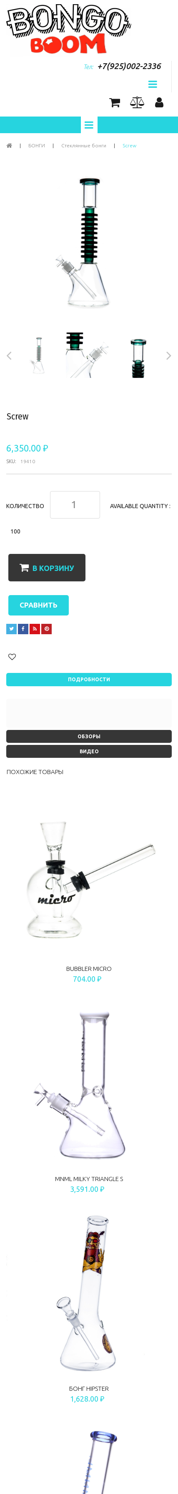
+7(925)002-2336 (128, 66)
